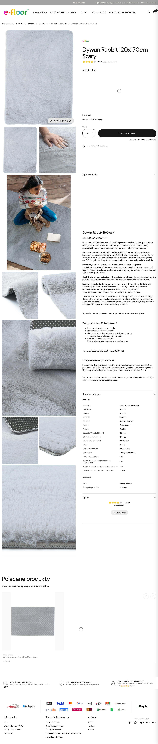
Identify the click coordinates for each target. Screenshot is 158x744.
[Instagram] (136, 723)
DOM (20, 23)
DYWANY (30, 23)
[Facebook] (130, 723)
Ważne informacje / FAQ (13, 726)
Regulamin (8, 733)
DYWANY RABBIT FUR (58, 23)
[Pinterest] (142, 723)
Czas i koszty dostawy (55, 726)
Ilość (84, 126)
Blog (6, 722)
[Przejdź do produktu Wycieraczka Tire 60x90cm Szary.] (33, 621)
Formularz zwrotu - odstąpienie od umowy (63, 733)
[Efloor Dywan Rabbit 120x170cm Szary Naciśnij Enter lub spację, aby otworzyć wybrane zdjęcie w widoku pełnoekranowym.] (39, 77)
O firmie (91, 722)
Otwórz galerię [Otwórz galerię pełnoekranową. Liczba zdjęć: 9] (60, 120)
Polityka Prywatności (12, 729)
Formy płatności (52, 722)
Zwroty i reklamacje (54, 729)
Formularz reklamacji (54, 737)
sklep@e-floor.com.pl (115, 3)
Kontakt (91, 726)
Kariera (91, 729)
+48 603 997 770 (132, 3)
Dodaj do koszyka (127, 133)
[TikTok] (154, 723)
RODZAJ (42, 23)
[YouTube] (148, 723)
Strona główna (8, 23)
